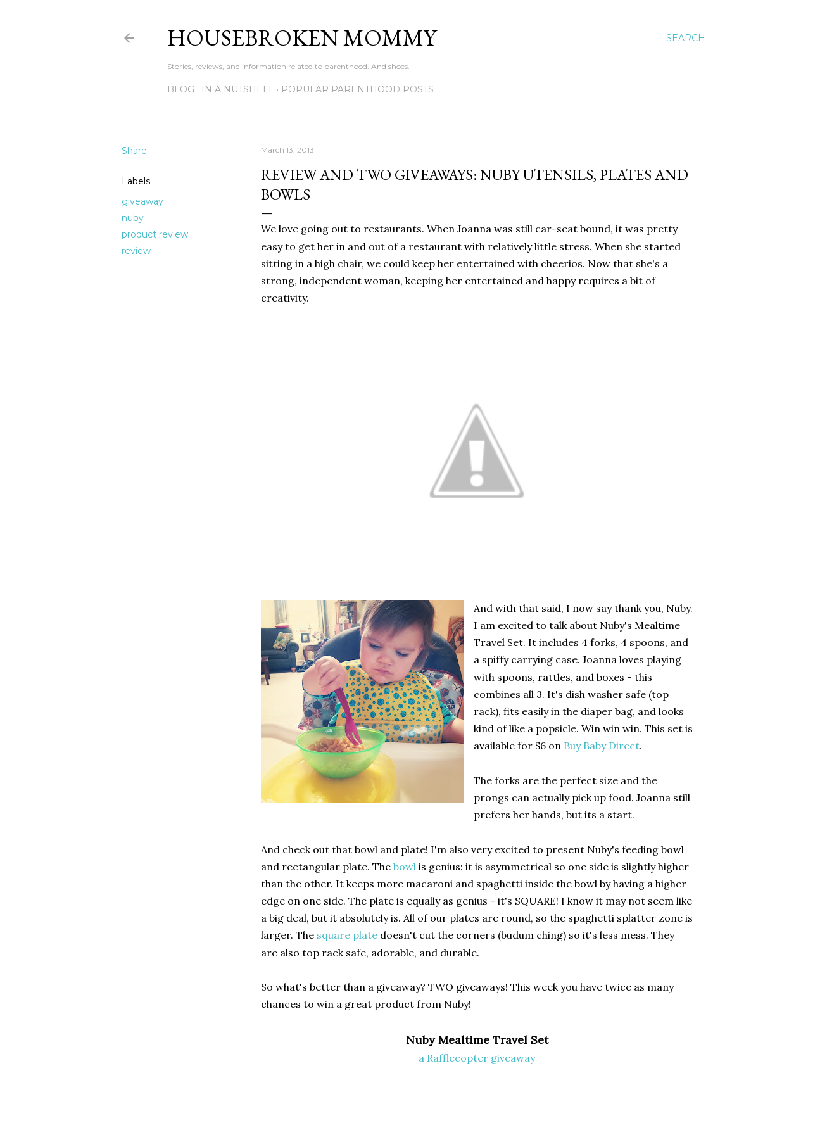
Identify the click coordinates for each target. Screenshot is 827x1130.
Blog (180, 89)
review (136, 251)
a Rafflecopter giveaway (477, 1057)
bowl (404, 866)
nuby (133, 218)
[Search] (685, 38)
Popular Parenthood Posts (357, 89)
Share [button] (134, 150)
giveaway (142, 201)
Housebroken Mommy (301, 38)
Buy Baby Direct (602, 745)
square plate (347, 935)
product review (155, 234)
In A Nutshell (237, 89)
